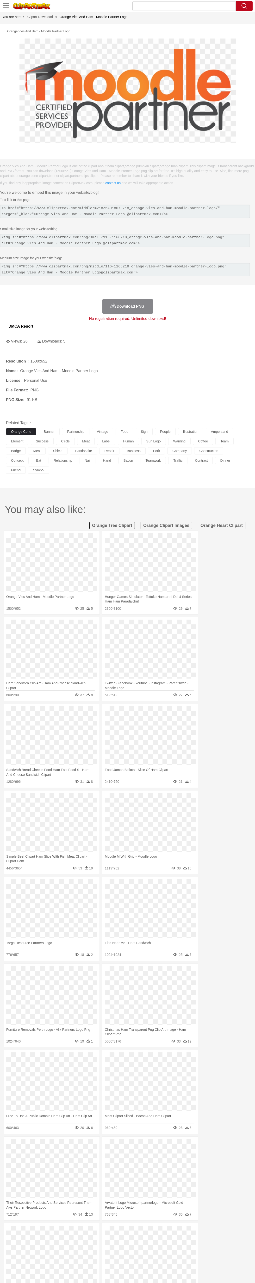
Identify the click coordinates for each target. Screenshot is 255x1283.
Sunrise (166, 1231)
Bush (203, 1231)
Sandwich (108, 1260)
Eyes (118, 1246)
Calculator (229, 1253)
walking (130, 1246)
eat (38, 460)
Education (106, 1253)
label (106, 441)
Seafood (123, 1260)
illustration (191, 432)
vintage (102, 432)
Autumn (36, 1231)
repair (109, 451)
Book (50, 1253)
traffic (177, 460)
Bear (31, 1239)
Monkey (195, 1239)
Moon (154, 1231)
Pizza (176, 1260)
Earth (84, 1231)
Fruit (85, 1260)
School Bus (123, 1253)
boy (168, 1246)
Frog (146, 1239)
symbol (38, 470)
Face (200, 1246)
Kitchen (152, 1260)
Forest (235, 1231)
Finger (211, 1246)
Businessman (83, 1246)
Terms (173, 1273)
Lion (184, 1239)
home (142, 1246)
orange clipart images (166, 525)
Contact (208, 1273)
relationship (63, 460)
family (54, 1246)
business (134, 451)
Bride (43, 1246)
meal (36, 451)
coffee (203, 441)
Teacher (39, 1253)
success (42, 441)
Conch (73, 1231)
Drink (59, 1260)
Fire (93, 1231)
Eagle (113, 1239)
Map (136, 1253)
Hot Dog (224, 1260)
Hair (152, 1246)
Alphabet (213, 1253)
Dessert (48, 1260)
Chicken (73, 1239)
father (178, 1246)
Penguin (228, 1239)
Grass (128, 1231)
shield (57, 451)
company (179, 451)
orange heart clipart (221, 525)
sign (144, 432)
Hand (221, 1246)
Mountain (180, 1231)
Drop (224, 1231)
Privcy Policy (190, 1273)
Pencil (92, 1253)
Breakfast (24, 1260)
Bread (198, 1260)
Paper (190, 1253)
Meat (95, 1260)
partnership (75, 432)
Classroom (64, 1253)
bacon (128, 460)
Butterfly (51, 1239)
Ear (109, 1246)
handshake (83, 451)
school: (11, 1253)
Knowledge (150, 1253)
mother (66, 1246)
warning (179, 441)
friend (16, 470)
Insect (174, 1239)
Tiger (240, 1239)
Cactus (61, 1231)
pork (156, 451)
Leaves (48, 1231)
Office (201, 1253)
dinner (225, 460)
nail (87, 460)
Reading (80, 1253)
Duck (102, 1239)
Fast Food (72, 1260)
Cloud (214, 1231)
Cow (84, 1239)
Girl (160, 1246)
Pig (218, 1239)
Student (25, 1253)
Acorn (23, 1231)
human (128, 441)
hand (107, 460)
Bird (40, 1239)
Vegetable (137, 1260)
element (17, 441)
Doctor (99, 1246)
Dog (93, 1239)
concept (17, 460)
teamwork (153, 460)
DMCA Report (20, 326)
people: (11, 1246)
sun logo (153, 441)
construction (208, 451)
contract (201, 460)
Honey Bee (160, 1239)
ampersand (219, 432)
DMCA (222, 1273)
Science (178, 1253)
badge (16, 451)
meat (86, 441)
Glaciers (116, 1231)
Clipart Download (40, 17)
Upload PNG (240, 1273)
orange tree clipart (112, 525)
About (160, 1273)
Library (164, 1253)
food (124, 432)
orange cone (21, 432)
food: (9, 1260)
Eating (187, 1260)
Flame (103, 1231)
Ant (22, 1239)
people (165, 432)
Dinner (165, 1260)
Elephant (125, 1239)
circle (65, 441)
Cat (62, 1239)
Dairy (36, 1260)
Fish (137, 1239)
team (224, 441)
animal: (11, 1239)
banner (49, 432)
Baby (34, 1246)
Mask (23, 1246)
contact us (113, 183)
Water (193, 1231)
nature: (11, 1231)
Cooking (210, 1260)
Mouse (208, 1239)
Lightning (141, 1231)
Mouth (190, 1246)
